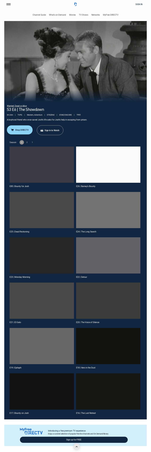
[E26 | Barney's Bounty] (108, 165)
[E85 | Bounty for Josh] (42, 165)
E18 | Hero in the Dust (85, 367)
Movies (72, 14)
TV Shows (83, 14)
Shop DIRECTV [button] (19, 130)
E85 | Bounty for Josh (19, 186)
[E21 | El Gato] (42, 301)
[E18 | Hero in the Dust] (108, 346)
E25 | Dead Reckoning (19, 231)
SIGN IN (138, 4)
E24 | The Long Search (86, 231)
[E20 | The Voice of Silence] (108, 301)
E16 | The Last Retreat (86, 413)
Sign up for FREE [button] (73, 439)
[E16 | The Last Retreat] (108, 391)
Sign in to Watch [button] (49, 130)
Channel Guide (39, 14)
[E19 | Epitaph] (42, 346)
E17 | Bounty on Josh (19, 413)
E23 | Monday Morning (20, 277)
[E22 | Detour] (108, 255)
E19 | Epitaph (15, 367)
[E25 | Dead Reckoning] (42, 210)
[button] (8, 4)
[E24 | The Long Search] (108, 210)
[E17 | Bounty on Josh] (42, 391)
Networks (95, 14)
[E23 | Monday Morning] (42, 255)
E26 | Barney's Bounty (85, 186)
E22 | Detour (81, 277)
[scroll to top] (76, 447)
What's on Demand (57, 14)
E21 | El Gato (15, 322)
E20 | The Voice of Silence (87, 322)
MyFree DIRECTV (110, 14)
